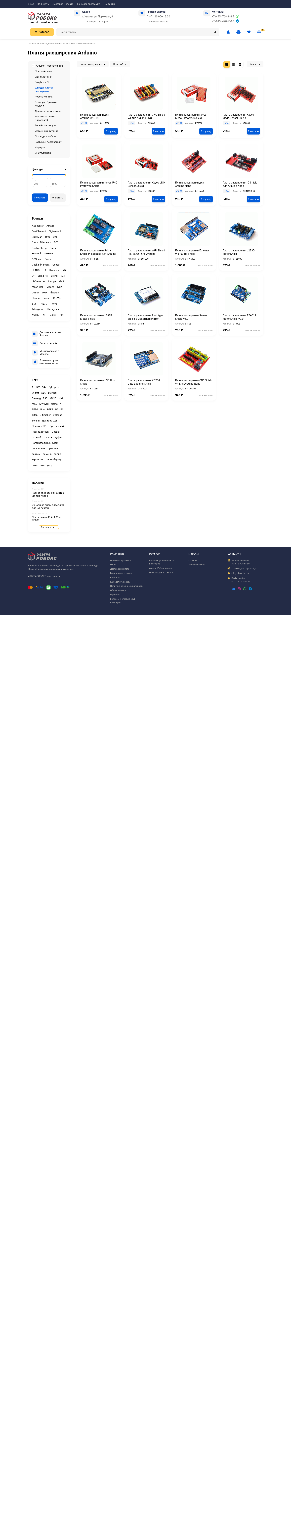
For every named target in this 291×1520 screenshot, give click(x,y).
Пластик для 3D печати (161, 572)
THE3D (43, 303)
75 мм (35, 392)
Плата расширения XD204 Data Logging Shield (144, 382)
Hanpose (54, 270)
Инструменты (43, 152)
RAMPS (59, 409)
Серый (56, 431)
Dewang (36, 398)
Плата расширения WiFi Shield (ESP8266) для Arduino (146, 252)
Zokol (53, 314)
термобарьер (53, 459)
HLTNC (36, 270)
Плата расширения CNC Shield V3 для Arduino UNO (146, 116)
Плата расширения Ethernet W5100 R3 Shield (192, 252)
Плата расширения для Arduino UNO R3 (94, 116)
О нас (31, 4)
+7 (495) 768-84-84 (223, 16)
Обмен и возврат (118, 590)
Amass (50, 225)
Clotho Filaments (41, 242)
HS (44, 270)
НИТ (62, 314)
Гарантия (115, 594)
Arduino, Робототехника (51, 44)
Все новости (49, 527)
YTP (44, 314)
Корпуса (40, 147)
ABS (43, 392)
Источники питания (46, 131)
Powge (46, 298)
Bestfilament (39, 231)
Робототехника (43, 96)
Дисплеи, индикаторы (48, 111)
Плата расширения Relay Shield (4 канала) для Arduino (98, 252)
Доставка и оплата (62, 4)
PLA (42, 409)
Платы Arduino (43, 71)
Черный (36, 437)
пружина (53, 448)
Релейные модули (45, 125)
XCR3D (36, 314)
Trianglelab (38, 309)
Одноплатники (43, 76)
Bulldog (52, 392)
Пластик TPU (39, 426)
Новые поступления (120, 560)
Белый (36, 420)
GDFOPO (49, 253)
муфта (58, 437)
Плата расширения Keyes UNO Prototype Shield (98, 184)
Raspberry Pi (42, 82)
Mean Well (37, 286)
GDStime (37, 259)
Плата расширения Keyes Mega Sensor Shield (238, 116)
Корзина (192, 560)
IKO (64, 270)
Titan (35, 415)
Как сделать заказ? (120, 582)
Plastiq (36, 298)
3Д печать (43, 4)
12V (38, 387)
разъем (36, 454)
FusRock (37, 253)
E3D (45, 398)
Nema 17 (56, 403)
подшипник (38, 448)
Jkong (54, 275)
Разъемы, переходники (48, 141)
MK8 (60, 398)
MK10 (53, 398)
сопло (57, 454)
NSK (59, 286)
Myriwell (44, 403)
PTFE (50, 409)
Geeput (56, 264)
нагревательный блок (45, 442)
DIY (56, 242)
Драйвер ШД (49, 420)
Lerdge (52, 281)
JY (33, 275)
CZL (55, 236)
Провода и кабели (45, 136)
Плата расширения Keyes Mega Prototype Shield (190, 116)
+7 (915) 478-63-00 (223, 21)
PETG (35, 409)
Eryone (53, 248)
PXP (44, 292)
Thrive (53, 303)
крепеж (47, 437)
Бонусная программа (88, 4)
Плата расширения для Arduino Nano (189, 184)
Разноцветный (40, 431)
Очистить (57, 197)
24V (44, 387)
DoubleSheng (39, 248)
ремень (47, 454)
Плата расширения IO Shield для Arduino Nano (240, 184)
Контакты (109, 4)
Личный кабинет (197, 564)
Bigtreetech (55, 231)
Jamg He (43, 275)
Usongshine (53, 309)
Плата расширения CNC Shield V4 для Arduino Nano (193, 382)
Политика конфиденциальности (126, 586)
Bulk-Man (37, 236)
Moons (50, 286)
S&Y (34, 303)
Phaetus (54, 292)
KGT (62, 275)
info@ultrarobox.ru (158, 21)
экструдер (46, 465)
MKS (61, 281)
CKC (47, 236)
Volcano (57, 415)
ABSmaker (37, 225)
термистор (38, 459)
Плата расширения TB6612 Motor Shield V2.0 (239, 317)
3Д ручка (54, 387)
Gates (48, 259)
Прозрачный (56, 426)
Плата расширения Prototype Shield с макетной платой (145, 317)
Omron (35, 292)
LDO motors (38, 281)
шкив (35, 465)
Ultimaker (45, 415)
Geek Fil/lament (40, 264)
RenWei (57, 298)
